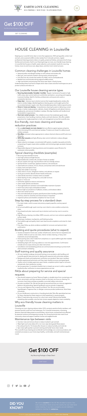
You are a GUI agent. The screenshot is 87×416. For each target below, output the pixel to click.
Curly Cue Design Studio (32, 414)
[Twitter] (16, 385)
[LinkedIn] (20, 385)
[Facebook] (12, 385)
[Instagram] (8, 385)
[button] (77, 8)
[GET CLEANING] (21, 33)
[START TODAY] (43, 362)
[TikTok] (29, 385)
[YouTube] (25, 385)
